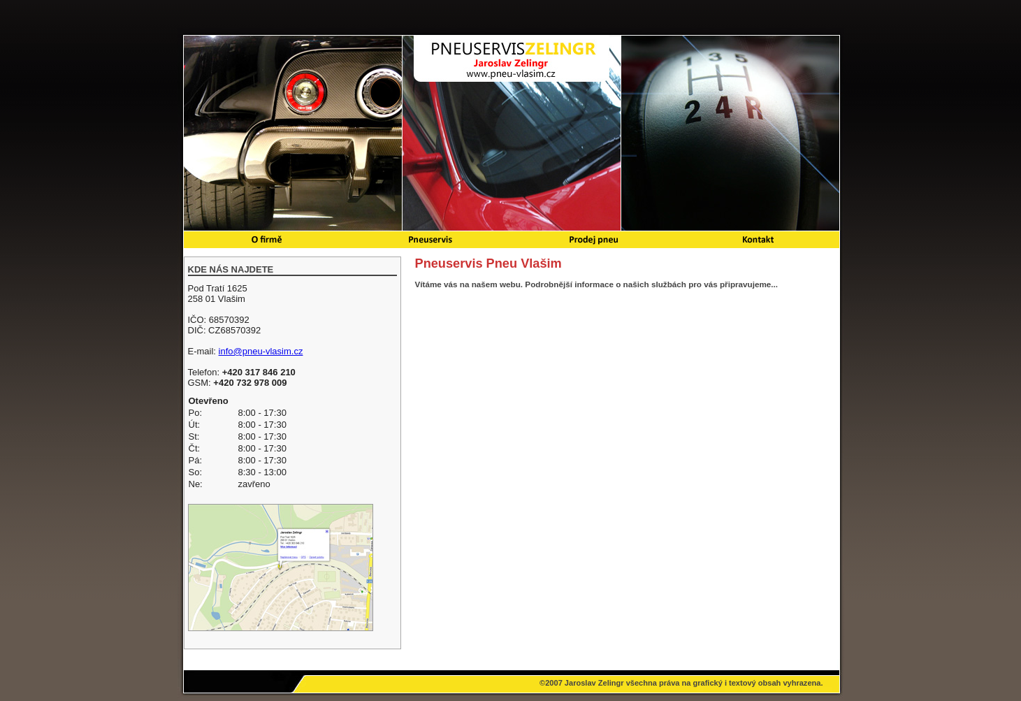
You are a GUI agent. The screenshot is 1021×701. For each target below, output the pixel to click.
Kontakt (756, 239)
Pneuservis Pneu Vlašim (511, 59)
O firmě (265, 239)
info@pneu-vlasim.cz (261, 351)
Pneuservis (429, 239)
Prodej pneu (592, 239)
